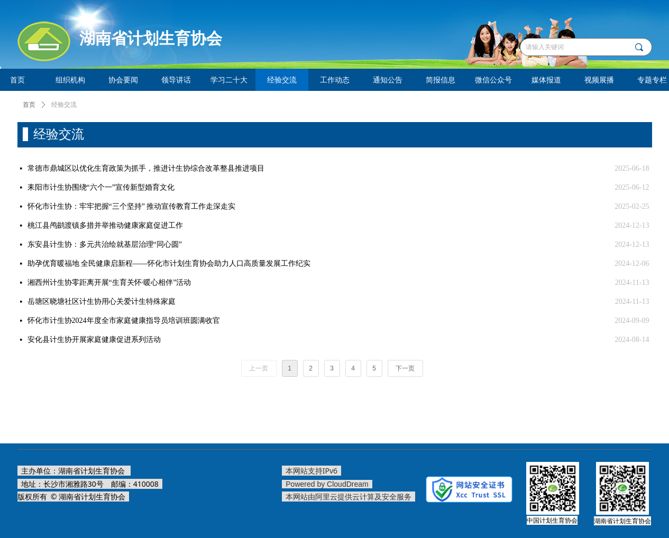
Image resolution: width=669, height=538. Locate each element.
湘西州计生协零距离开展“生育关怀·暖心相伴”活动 (109, 282)
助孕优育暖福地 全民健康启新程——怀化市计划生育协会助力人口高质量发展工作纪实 (169, 263)
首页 (29, 104)
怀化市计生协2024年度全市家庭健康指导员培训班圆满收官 (124, 320)
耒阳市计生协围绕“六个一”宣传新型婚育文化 (101, 187)
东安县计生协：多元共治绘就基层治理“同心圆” (105, 244)
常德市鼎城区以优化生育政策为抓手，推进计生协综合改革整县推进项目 (146, 168)
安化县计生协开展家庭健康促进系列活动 (94, 340)
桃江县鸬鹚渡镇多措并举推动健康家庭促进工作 (105, 225)
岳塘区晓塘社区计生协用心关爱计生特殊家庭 (102, 301)
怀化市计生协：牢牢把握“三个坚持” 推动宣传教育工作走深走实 (132, 206)
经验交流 (64, 104)
